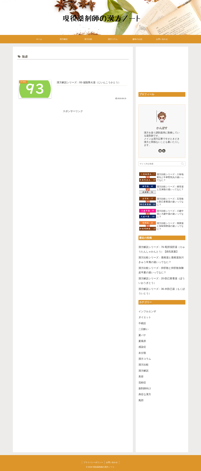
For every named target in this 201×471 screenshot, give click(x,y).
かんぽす (162, 128)
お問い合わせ (112, 462)
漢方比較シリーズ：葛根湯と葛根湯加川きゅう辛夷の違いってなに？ (161, 259)
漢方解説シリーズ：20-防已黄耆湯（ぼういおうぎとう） (161, 280)
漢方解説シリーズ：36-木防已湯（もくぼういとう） (161, 291)
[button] (182, 163)
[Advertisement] (73, 68)
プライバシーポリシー (93, 462)
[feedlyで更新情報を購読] (160, 150)
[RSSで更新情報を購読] (163, 150)
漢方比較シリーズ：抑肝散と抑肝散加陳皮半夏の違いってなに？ (161, 270)
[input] (161, 163)
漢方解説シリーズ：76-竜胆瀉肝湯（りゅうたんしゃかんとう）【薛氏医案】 (161, 249)
